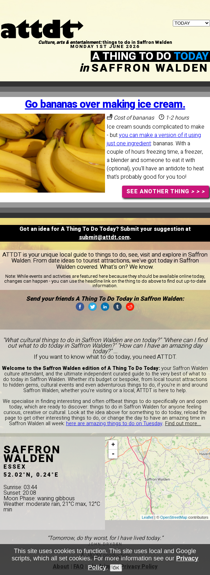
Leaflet (147, 517)
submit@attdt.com (104, 237)
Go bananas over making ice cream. (105, 104)
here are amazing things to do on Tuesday (114, 423)
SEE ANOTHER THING (166, 191)
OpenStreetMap (173, 517)
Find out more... (183, 423)
